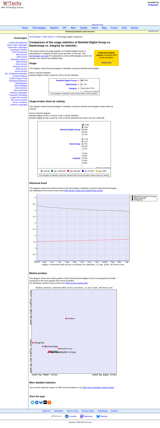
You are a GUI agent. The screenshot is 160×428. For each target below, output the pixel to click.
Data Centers (21, 64)
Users (95, 28)
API (64, 28)
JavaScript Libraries (18, 50)
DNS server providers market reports (98, 387)
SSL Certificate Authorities (16, 74)
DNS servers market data (77, 283)
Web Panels (22, 57)
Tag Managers (21, 83)
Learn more (106, 62)
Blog (104, 28)
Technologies (39, 28)
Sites (73, 28)
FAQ (124, 28)
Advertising (102, 411)
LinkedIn (70, 416)
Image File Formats (18, 97)
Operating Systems (19, 59)
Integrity (73, 88)
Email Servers (21, 71)
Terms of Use (72, 411)
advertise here (97, 25)
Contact (114, 411)
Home (25, 28)
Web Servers (21, 54)
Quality (83, 28)
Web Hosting (21, 62)
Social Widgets (20, 85)
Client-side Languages (17, 47)
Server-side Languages (17, 45)
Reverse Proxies (20, 66)
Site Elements (21, 88)
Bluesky (101, 416)
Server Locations (20, 102)
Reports (54, 28)
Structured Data (20, 90)
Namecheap (71, 84)
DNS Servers (21, 69)
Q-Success (153, 5)
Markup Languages (19, 93)
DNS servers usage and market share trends (83, 190)
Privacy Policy (88, 411)
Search (134, 28)
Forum (114, 28)
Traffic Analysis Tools (18, 78)
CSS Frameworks (19, 52)
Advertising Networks (18, 81)
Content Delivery (20, 76)
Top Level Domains (19, 100)
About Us (46, 411)
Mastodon (86, 416)
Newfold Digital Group (66, 80)
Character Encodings (18, 95)
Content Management (18, 42)
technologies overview (38, 56)
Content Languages (18, 105)
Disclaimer (58, 411)
